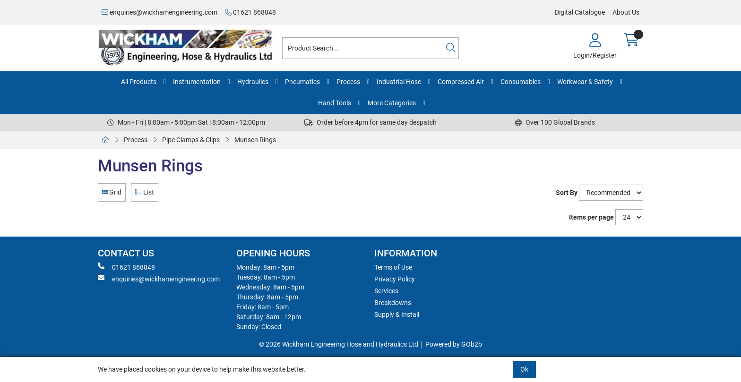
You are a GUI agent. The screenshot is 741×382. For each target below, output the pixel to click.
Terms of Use (393, 267)
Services (386, 291)
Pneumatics (302, 81)
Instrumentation (197, 81)
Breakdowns (392, 302)
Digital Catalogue (580, 12)
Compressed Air (461, 81)
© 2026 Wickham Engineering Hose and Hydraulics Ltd (338, 344)
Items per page (591, 217)
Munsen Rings (255, 140)
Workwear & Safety (585, 81)
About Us (625, 12)
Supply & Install (396, 314)
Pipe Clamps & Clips (191, 140)
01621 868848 (250, 12)
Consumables (520, 81)
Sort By (566, 192)
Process (348, 81)
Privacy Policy (394, 279)
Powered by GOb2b (453, 344)
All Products (138, 81)
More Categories (392, 103)
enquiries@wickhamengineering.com (159, 12)
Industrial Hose (399, 81)
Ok (524, 369)
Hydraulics (252, 81)
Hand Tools (334, 103)
